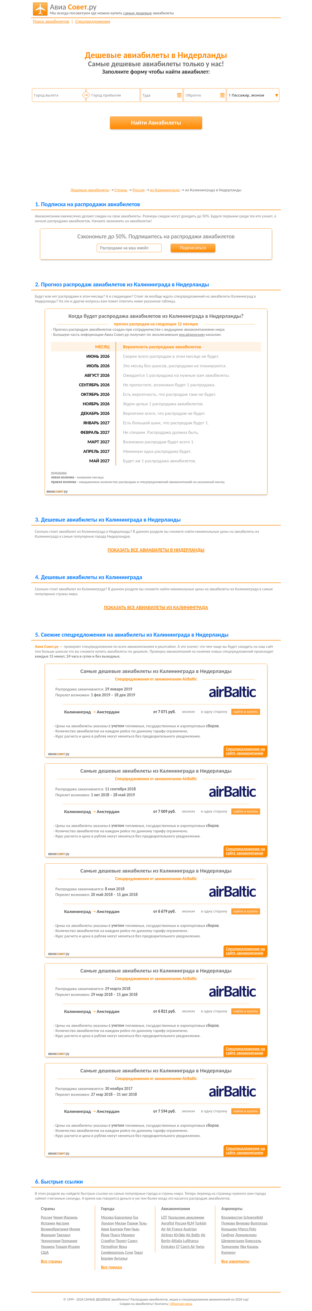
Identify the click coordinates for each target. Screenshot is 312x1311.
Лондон (107, 1223)
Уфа (243, 1246)
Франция (48, 1235)
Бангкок (116, 1229)
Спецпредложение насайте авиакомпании (245, 751)
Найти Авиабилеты (156, 122)
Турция (61, 1246)
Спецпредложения (92, 21)
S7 (177, 1246)
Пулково (228, 1223)
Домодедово (246, 1235)
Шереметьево (232, 1240)
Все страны (51, 1261)
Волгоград (259, 1223)
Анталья (120, 1258)
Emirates (168, 1246)
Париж (132, 1223)
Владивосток (232, 1217)
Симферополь (112, 1252)
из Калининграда (165, 190)
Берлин (107, 1258)
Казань (252, 1246)
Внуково (243, 1223)
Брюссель (253, 1240)
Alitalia (176, 1240)
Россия (139, 190)
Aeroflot (167, 1223)
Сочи (129, 1252)
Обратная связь (181, 1304)
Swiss (200, 1246)
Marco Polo (247, 1229)
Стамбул (108, 1240)
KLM (190, 1223)
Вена (123, 1246)
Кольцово (229, 1229)
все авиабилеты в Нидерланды (155, 549)
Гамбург (227, 1235)
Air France (174, 1229)
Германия (69, 1240)
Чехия (58, 1217)
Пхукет (121, 1240)
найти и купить (246, 711)
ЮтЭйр (179, 1235)
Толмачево (230, 1246)
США (45, 1252)
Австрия (62, 1223)
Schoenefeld (253, 1217)
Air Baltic (193, 1235)
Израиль (71, 1217)
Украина (48, 1246)
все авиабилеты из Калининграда (156, 607)
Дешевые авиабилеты (90, 190)
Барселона (123, 1217)
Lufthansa (190, 1240)
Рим (127, 1229)
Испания (48, 1223)
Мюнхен (128, 1235)
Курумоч (228, 1252)
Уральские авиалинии (186, 1217)
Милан (120, 1223)
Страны (120, 190)
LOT (164, 1217)
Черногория (51, 1240)
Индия (74, 1229)
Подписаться (193, 248)
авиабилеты (112, 9)
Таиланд (63, 1235)
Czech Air (187, 1246)
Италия (74, 1246)
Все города (111, 1267)
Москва (107, 1217)
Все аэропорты (235, 1261)
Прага (115, 1235)
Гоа (135, 1217)
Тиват (138, 1252)
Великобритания (54, 1229)
